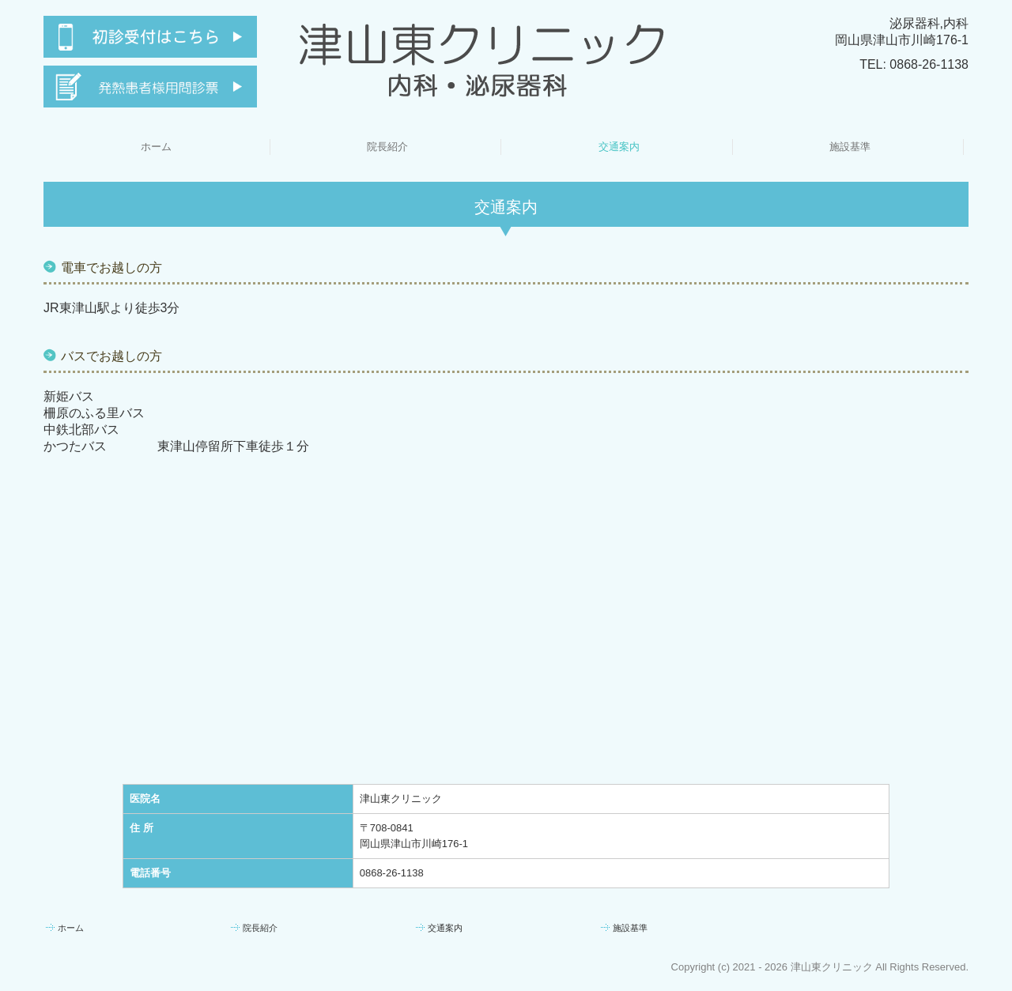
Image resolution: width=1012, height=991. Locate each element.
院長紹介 (387, 147)
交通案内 (619, 147)
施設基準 (849, 147)
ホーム (156, 147)
